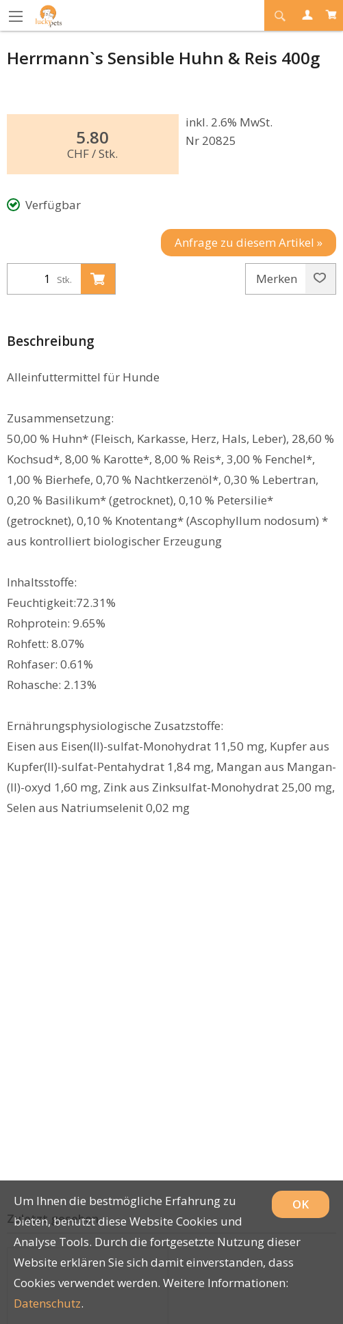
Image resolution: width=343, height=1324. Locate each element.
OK (300, 1204)
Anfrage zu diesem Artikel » (248, 242)
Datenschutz (47, 1303)
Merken (291, 279)
